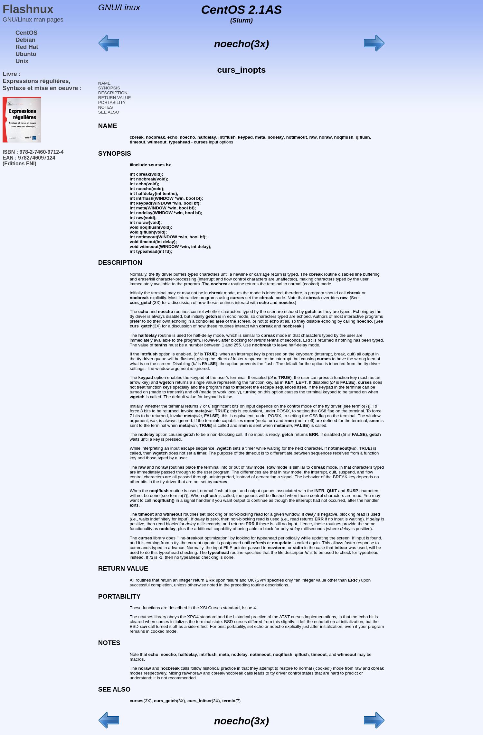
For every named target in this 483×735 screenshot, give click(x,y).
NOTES (105, 107)
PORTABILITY (112, 102)
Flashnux (28, 9)
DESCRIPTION (113, 92)
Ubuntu (25, 54)
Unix (21, 61)
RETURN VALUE (114, 97)
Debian (25, 39)
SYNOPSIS (109, 88)
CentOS (26, 32)
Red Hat (26, 46)
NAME (104, 83)
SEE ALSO (108, 112)
